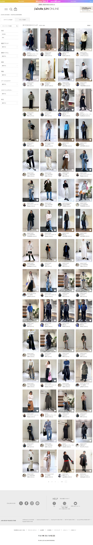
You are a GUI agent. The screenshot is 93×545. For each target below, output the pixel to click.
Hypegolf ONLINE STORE (27, 521)
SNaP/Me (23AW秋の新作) (16, 14)
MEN (3, 37)
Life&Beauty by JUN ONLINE (28, 519)
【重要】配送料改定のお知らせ (46, 4)
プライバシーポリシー (32, 530)
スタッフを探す (22, 19)
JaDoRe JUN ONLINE (46, 9)
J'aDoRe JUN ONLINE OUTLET (42, 519)
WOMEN (4, 34)
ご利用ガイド (73, 530)
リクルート (65, 530)
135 (62, 481)
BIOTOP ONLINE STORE (70, 519)
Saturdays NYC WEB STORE (57, 519)
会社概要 (42, 530)
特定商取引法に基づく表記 (19, 530)
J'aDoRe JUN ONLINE (5, 14)
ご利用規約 (49, 530)
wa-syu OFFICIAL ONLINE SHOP (83, 519)
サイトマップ (57, 530)
